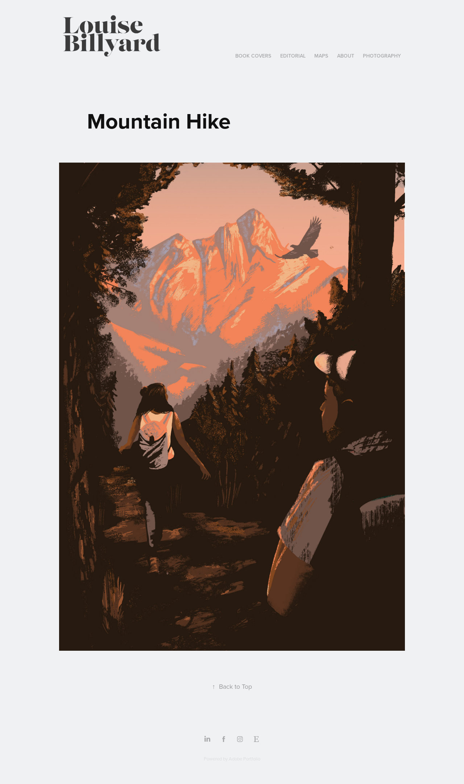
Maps (321, 55)
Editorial (293, 55)
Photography (382, 55)
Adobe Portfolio (244, 758)
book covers (253, 55)
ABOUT (345, 55)
